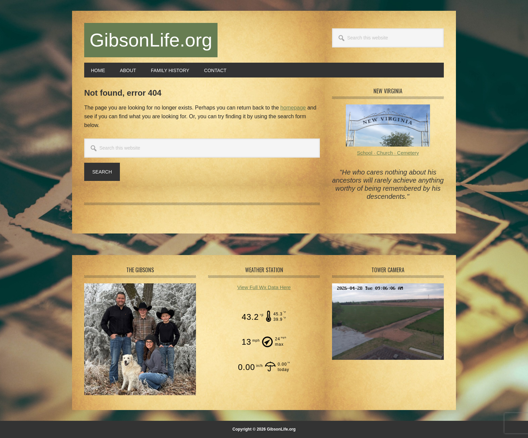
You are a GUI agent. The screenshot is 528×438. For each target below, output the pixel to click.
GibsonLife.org (151, 40)
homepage (293, 108)
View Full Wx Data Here (264, 287)
